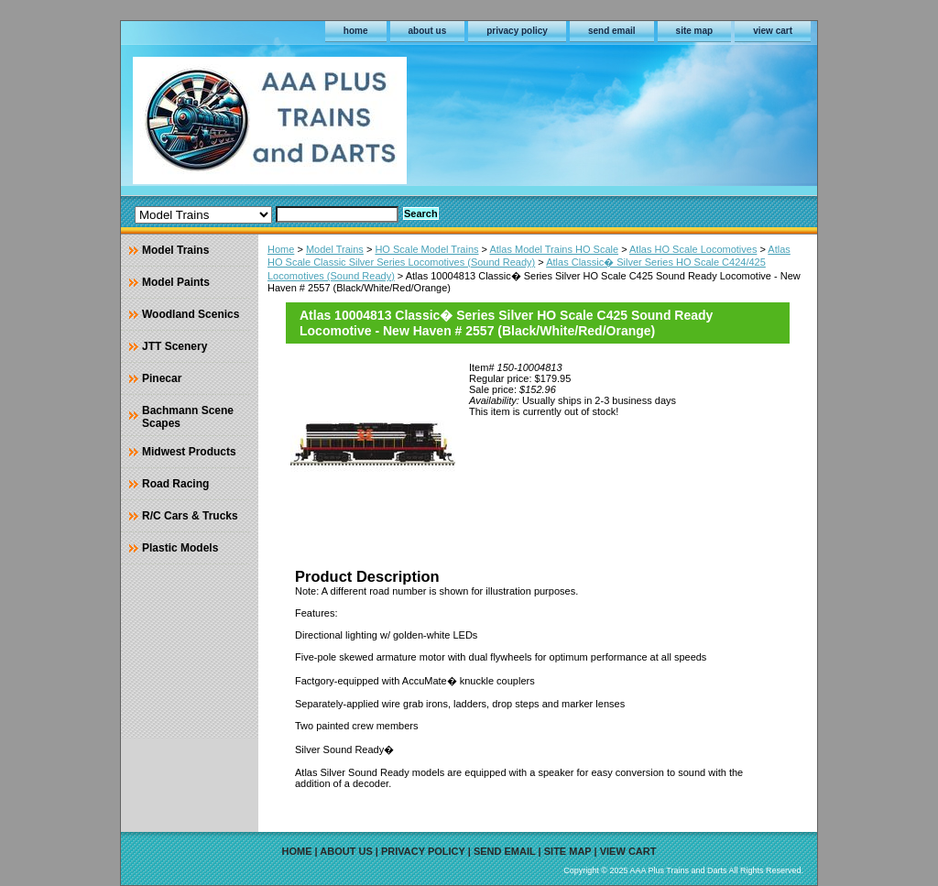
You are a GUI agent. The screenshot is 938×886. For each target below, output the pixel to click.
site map (695, 31)
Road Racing (175, 483)
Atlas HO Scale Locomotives (693, 249)
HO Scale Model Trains (426, 249)
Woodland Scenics (190, 314)
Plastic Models (180, 547)
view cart (772, 31)
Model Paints (176, 282)
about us (428, 31)
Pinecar (161, 378)
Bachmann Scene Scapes (188, 417)
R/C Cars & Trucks (190, 515)
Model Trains (335, 249)
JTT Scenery (174, 346)
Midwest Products (189, 451)
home (356, 31)
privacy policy (517, 31)
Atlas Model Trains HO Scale (553, 249)
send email (612, 31)
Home (280, 249)
